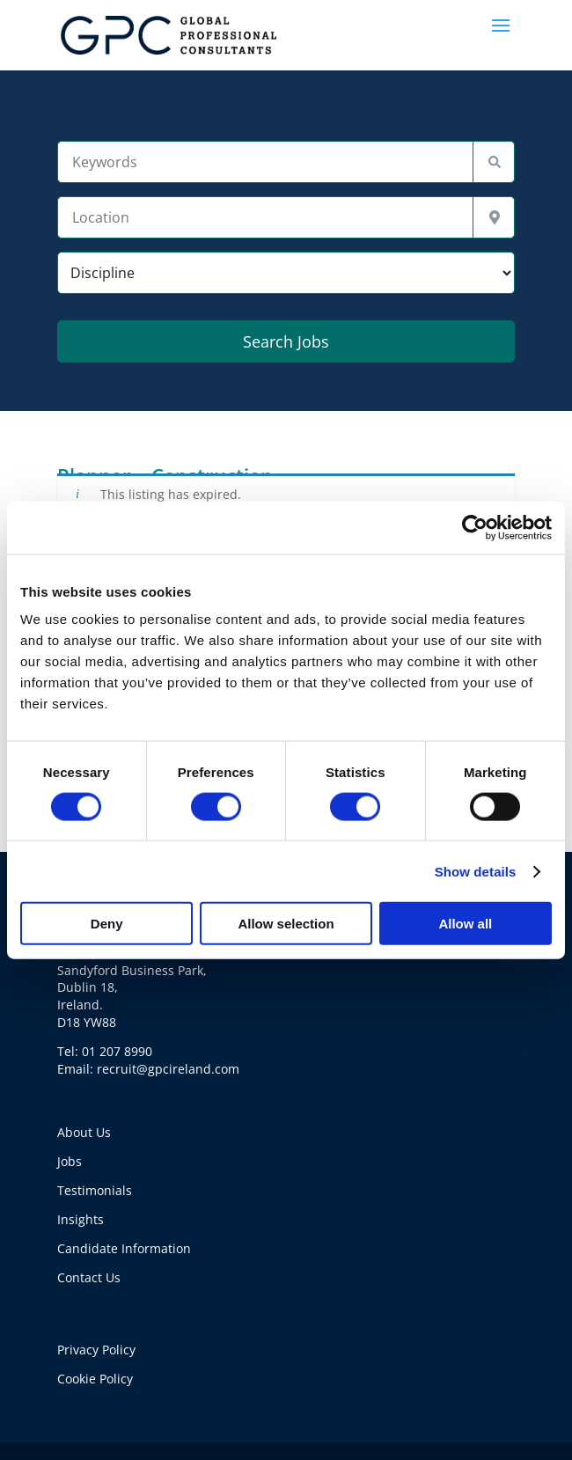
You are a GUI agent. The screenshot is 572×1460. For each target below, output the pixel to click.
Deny (107, 923)
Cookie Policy (95, 1378)
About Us (84, 1132)
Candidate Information (124, 1248)
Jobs (69, 1161)
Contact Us (89, 1277)
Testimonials (94, 1190)
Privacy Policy (96, 1349)
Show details (476, 870)
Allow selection (286, 923)
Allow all (465, 923)
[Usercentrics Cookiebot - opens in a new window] (475, 527)
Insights (80, 1219)
